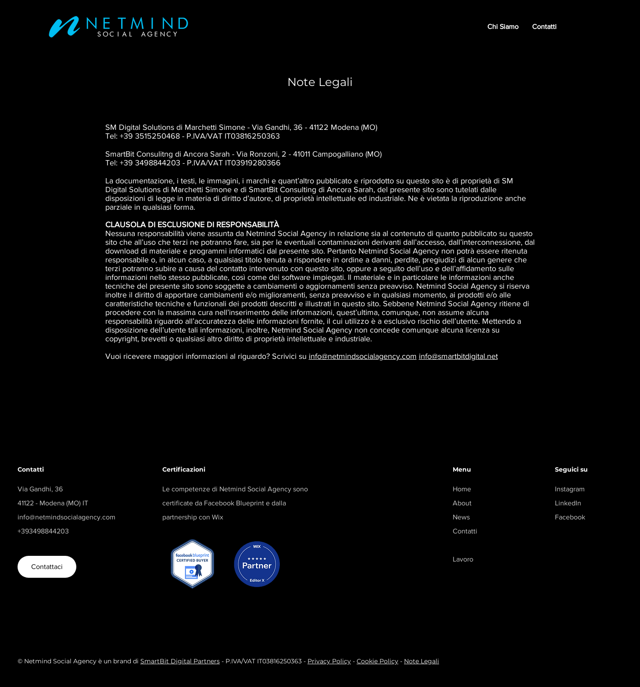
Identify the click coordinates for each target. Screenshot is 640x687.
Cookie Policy (377, 661)
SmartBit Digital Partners (180, 661)
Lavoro (463, 559)
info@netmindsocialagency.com (363, 356)
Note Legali (421, 661)
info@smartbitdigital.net (458, 356)
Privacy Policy (329, 661)
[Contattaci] (47, 567)
